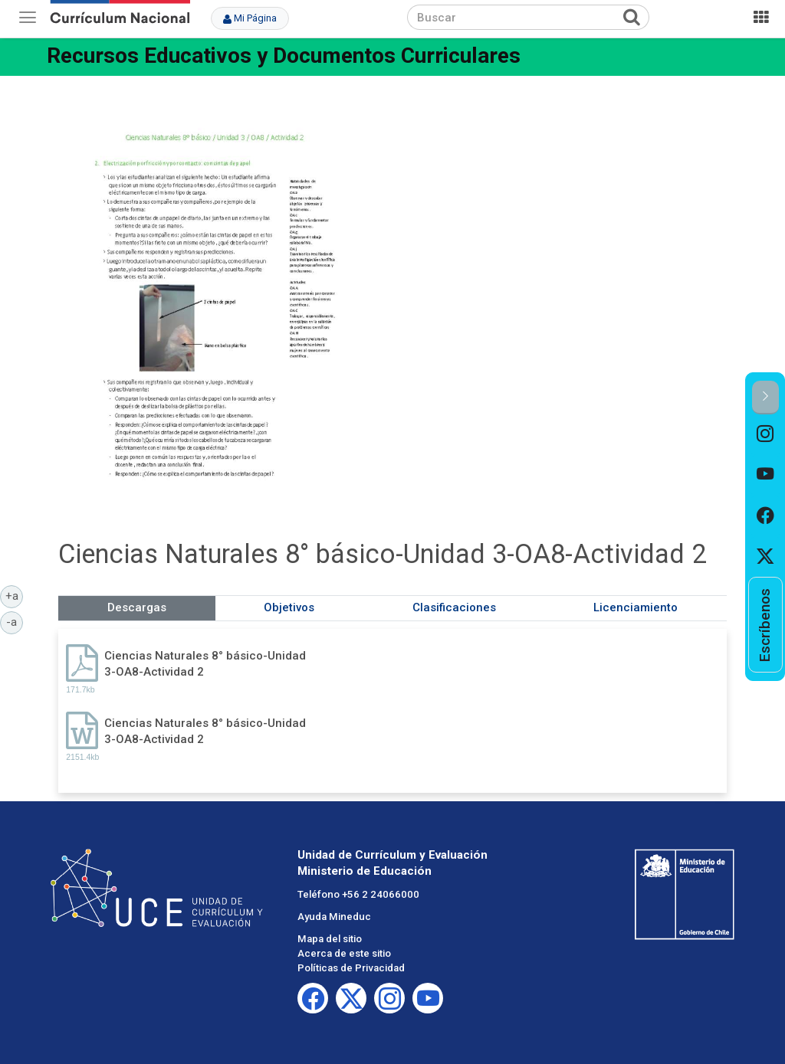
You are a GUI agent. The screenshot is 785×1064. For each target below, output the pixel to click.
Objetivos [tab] (289, 607)
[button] (765, 397)
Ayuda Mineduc (334, 916)
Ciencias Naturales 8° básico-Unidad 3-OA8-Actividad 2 (205, 664)
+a (14, 595)
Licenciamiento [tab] (635, 607)
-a (14, 621)
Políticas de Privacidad (351, 968)
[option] (765, 434)
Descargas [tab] (136, 607)
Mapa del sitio (329, 939)
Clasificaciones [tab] (454, 607)
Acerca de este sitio (344, 953)
